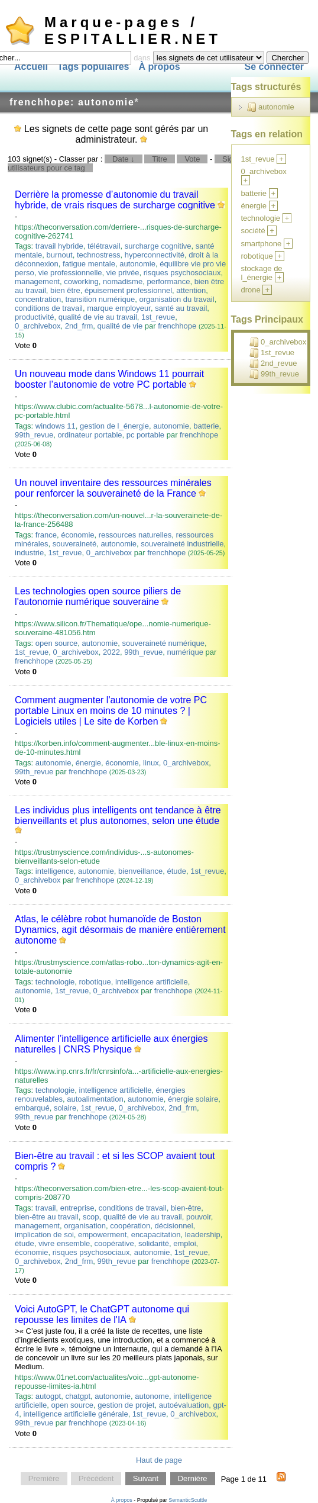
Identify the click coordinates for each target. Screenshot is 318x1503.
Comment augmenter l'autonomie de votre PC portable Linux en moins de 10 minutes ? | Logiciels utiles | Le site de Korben (111, 710)
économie (77, 534)
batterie (206, 425)
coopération (130, 1225)
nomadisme (122, 281)
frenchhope (177, 325)
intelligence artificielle (151, 981)
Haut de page (159, 1460)
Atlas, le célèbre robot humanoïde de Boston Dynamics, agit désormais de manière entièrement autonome (120, 929)
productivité (34, 317)
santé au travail (181, 308)
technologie (55, 981)
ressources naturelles (135, 534)
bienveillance (140, 871)
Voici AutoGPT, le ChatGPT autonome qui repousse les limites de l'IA (102, 1314)
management (37, 281)
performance (168, 281)
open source (56, 643)
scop (91, 1216)
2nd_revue (273, 363)
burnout (60, 254)
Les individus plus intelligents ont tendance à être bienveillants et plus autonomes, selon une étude (118, 815)
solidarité (153, 1243)
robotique (95, 981)
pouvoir (198, 1216)
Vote (192, 159)
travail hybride (59, 246)
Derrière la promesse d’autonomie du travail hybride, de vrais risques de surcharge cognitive (115, 199)
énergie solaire (193, 1099)
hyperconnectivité (154, 254)
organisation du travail (176, 299)
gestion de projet (126, 1405)
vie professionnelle (70, 272)
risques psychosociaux (182, 272)
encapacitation (156, 1234)
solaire (65, 1107)
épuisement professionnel (128, 290)
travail (45, 1207)
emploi (184, 1243)
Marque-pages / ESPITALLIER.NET (132, 30)
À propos (159, 67)
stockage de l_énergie (262, 273)
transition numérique (100, 299)
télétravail (104, 246)
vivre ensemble (64, 1243)
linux (151, 762)
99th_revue (34, 434)
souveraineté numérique (163, 643)
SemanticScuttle (187, 1500)
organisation (85, 1225)
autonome (152, 1396)
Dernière (192, 1479)
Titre (159, 159)
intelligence (54, 871)
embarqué (32, 1107)
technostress (99, 254)
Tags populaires (93, 67)
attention (191, 290)
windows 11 (55, 425)
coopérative (114, 1243)
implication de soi (44, 1234)
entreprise (77, 1207)
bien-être (186, 1207)
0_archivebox (37, 325)
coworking (81, 281)
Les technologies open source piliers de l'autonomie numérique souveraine (98, 596)
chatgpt (77, 1396)
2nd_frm (79, 325)
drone (251, 289)
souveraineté (74, 543)
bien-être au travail (47, 1216)
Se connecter (274, 67)
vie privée (122, 272)
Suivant (145, 1479)
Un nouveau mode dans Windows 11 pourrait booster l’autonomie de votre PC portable (109, 379)
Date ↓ (123, 159)
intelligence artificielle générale (76, 1413)
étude (176, 871)
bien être (65, 290)
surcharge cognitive (158, 246)
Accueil (31, 67)
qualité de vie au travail (98, 317)
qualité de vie (120, 325)
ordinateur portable (89, 434)
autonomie (137, 263)
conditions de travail (49, 308)
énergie (88, 762)
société (253, 230)
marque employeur (119, 308)
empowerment (102, 1234)
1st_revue (158, 317)
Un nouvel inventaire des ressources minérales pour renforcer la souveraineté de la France (113, 488)
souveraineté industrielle (182, 543)
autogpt (48, 1396)
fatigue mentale (89, 263)
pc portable (145, 434)
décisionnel (173, 1225)
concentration (38, 299)
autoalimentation (95, 1099)
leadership (202, 1234)
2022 (111, 652)
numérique (185, 652)
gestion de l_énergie (114, 425)
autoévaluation (184, 1405)
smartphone (261, 243)
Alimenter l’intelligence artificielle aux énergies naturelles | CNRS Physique (111, 1044)
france (46, 534)
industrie (29, 552)
